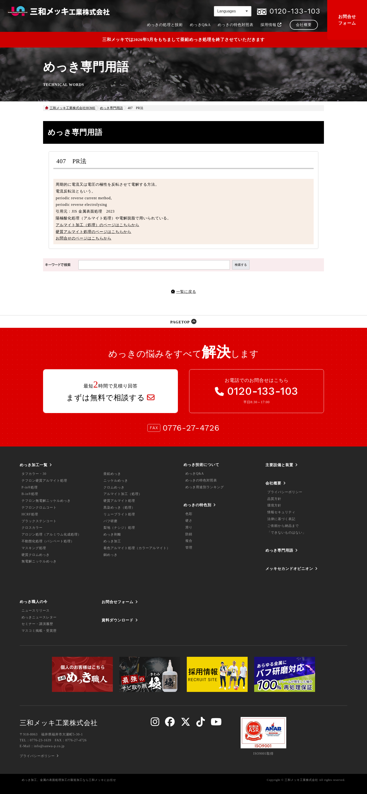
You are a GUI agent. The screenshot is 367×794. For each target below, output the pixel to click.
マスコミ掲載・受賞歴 (39, 630)
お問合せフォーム (347, 20)
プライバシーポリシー (284, 492)
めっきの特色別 (197, 505)
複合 (188, 541)
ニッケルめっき (115, 480)
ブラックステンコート (39, 521)
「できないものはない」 (286, 532)
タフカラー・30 (34, 474)
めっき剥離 (112, 534)
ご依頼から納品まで (283, 526)
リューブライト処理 (119, 514)
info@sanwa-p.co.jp (49, 746)
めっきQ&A (194, 473)
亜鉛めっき (112, 474)
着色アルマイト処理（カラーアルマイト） (136, 548)
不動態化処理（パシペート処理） (48, 541)
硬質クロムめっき (36, 555)
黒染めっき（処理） (119, 507)
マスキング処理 (34, 548)
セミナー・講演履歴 (37, 624)
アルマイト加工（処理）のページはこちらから (97, 225)
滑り (188, 527)
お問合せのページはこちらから (83, 238)
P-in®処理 (30, 487)
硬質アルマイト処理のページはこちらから (93, 232)
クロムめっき (114, 487)
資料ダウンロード (117, 620)
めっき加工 (112, 541)
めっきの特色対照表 (201, 480)
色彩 (188, 514)
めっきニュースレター (39, 617)
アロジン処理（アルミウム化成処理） (51, 534)
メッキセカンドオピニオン (289, 569)
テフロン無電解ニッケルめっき (46, 500)
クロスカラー (32, 527)
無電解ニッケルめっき (39, 561)
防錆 (188, 534)
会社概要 (273, 483)
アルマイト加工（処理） (122, 494)
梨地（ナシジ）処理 (119, 527)
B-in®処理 (30, 494)
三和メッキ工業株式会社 (59, 723)
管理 (188, 547)
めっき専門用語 (279, 550)
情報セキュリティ (281, 512)
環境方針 (274, 505)
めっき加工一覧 (34, 465)
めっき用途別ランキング (204, 487)
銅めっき (110, 555)
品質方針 (274, 499)
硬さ (188, 520)
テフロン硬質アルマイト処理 (44, 480)
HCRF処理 (30, 514)
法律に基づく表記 (281, 519)
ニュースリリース (36, 610)
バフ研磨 (110, 521)
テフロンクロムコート (39, 507)
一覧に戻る (186, 292)
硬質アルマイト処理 (119, 500)
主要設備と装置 (279, 465)
